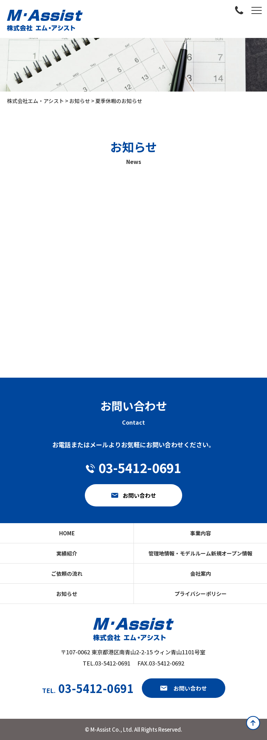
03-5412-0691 (88, 688)
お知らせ (66, 593)
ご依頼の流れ (66, 573)
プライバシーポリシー (201, 593)
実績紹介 (66, 553)
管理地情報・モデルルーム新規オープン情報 (200, 553)
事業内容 (200, 533)
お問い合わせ (190, 688)
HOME (67, 533)
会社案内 (200, 573)
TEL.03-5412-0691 (106, 663)
